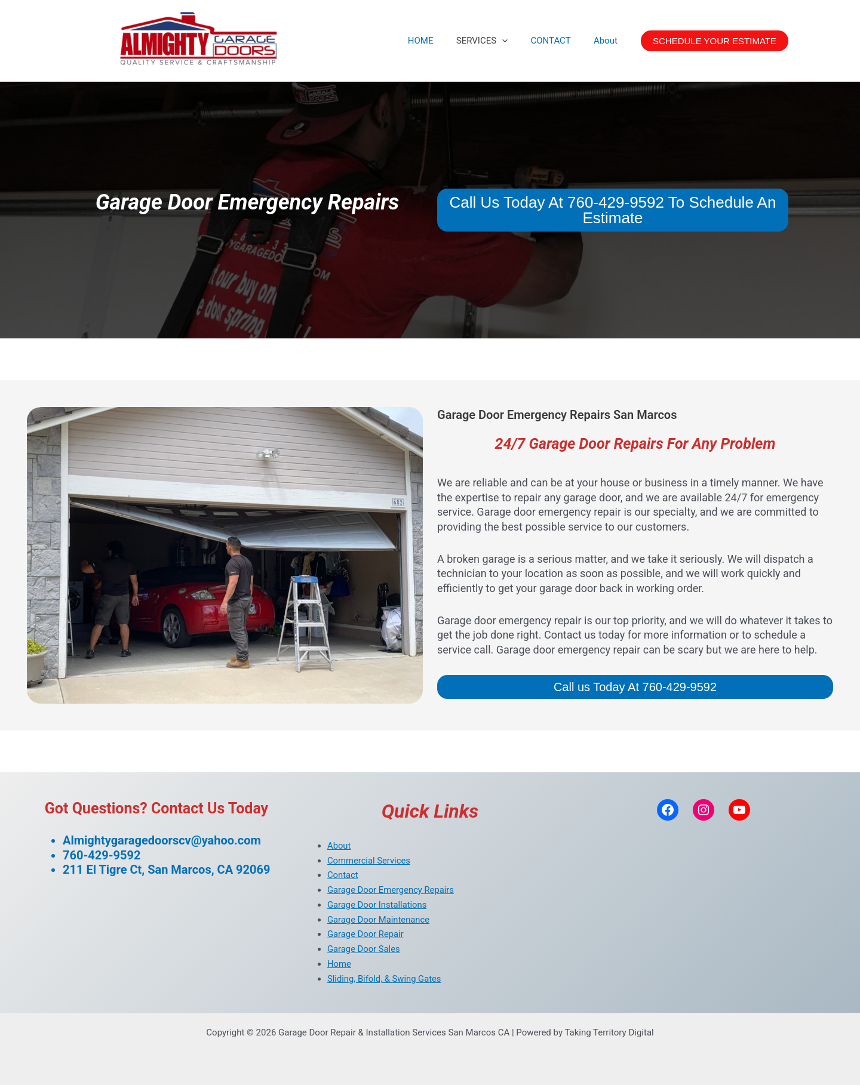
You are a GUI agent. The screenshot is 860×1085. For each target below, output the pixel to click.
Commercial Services (369, 860)
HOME (438, 40)
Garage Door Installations (377, 904)
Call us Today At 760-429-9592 (635, 686)
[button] (714, 40)
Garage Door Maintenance (379, 919)
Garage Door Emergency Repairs (391, 889)
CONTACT (558, 40)
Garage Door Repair (366, 934)
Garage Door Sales (364, 949)
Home (339, 963)
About (608, 40)
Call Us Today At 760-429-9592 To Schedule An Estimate (613, 210)
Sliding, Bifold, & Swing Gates (385, 978)
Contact (342, 875)
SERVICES (494, 40)
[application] (514, 40)
